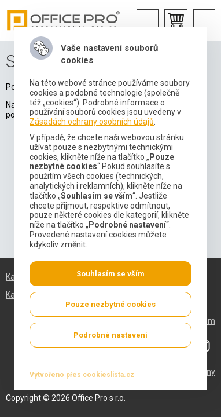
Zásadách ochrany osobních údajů (92, 121)
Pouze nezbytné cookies (110, 303)
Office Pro (63, 20)
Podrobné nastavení (110, 334)
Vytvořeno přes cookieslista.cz (82, 374)
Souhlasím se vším (110, 273)
